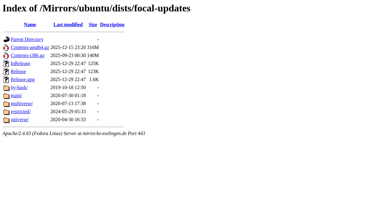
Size (93, 24)
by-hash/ (19, 87)
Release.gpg (23, 79)
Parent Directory (27, 39)
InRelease (20, 63)
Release (18, 71)
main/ (16, 95)
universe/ (20, 119)
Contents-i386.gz (28, 55)
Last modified (68, 24)
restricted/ (20, 111)
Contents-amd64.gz (30, 47)
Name (30, 24)
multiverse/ (22, 103)
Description (112, 24)
